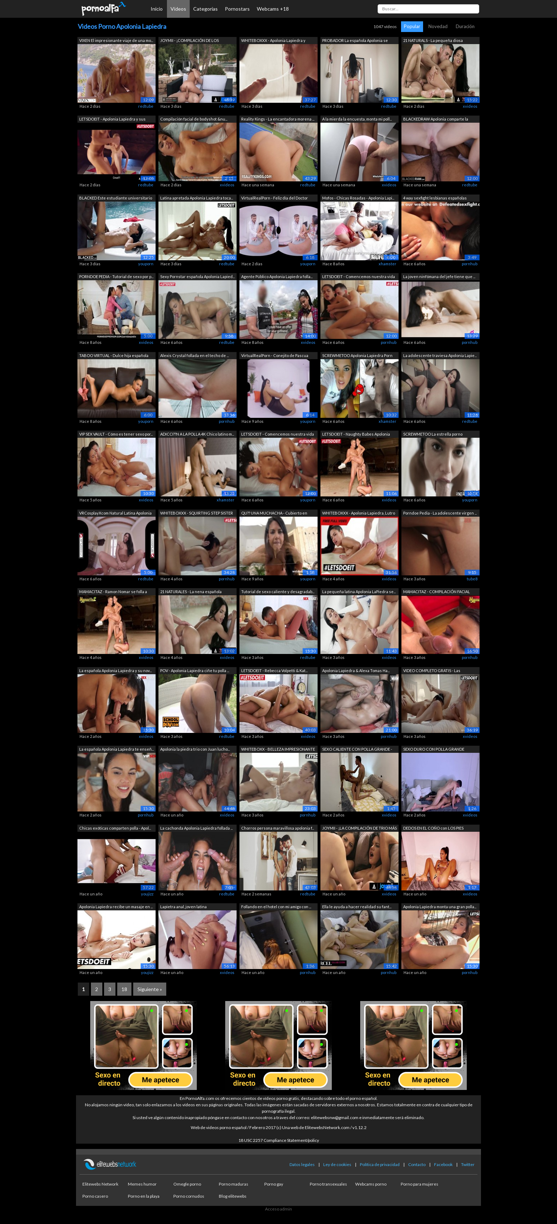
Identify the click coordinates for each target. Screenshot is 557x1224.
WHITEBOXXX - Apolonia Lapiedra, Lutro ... (358, 514)
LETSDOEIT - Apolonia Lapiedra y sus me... (112, 120)
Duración (465, 26)
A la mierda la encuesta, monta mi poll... (357, 119)
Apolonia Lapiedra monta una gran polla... (439, 906)
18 (124, 989)
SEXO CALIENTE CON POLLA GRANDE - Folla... (357, 750)
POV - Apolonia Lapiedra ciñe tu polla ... (194, 670)
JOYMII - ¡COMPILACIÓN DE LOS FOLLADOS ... (189, 41)
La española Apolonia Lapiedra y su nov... (115, 670)
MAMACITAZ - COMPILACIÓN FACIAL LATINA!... (436, 592)
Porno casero (95, 1196)
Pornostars (237, 9)
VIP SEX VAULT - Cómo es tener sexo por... (116, 434)
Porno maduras (233, 1184)
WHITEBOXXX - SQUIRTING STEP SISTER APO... (196, 514)
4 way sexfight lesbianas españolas (435, 198)
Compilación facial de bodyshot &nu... (193, 119)
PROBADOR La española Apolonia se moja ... (355, 41)
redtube (145, 106)
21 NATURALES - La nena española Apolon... (191, 592)
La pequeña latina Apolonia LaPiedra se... (359, 591)
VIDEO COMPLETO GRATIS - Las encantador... (431, 671)
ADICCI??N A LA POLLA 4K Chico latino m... (197, 434)
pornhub (469, 263)
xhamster (387, 263)
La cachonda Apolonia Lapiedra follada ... (196, 828)
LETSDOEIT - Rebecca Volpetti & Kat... (274, 670)
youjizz (147, 894)
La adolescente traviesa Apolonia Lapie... (440, 355)
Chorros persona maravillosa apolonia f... (277, 828)
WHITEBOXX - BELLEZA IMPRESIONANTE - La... (278, 750)
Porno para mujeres (419, 1184)
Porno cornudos (188, 1196)
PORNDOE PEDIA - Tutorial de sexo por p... (116, 276)
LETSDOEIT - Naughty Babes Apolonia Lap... (356, 435)
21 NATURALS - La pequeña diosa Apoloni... (433, 41)
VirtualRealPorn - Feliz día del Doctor (274, 198)
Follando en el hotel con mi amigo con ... (276, 906)
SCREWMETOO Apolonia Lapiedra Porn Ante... (357, 356)
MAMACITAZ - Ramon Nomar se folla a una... (113, 592)
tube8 (472, 578)
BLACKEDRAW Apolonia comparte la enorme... (435, 120)
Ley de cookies (337, 1164)
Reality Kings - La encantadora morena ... (277, 119)
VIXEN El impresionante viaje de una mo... (116, 40)
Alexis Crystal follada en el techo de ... (194, 355)
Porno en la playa (143, 1196)
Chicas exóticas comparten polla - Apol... (115, 828)
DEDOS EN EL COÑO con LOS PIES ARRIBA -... (433, 829)
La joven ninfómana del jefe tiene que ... (439, 276)
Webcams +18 (273, 9)
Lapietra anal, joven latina (183, 906)
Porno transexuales (328, 1184)
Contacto (417, 1164)
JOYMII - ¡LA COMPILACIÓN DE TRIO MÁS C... (359, 829)
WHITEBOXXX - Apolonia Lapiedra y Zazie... (273, 41)
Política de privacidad (380, 1164)
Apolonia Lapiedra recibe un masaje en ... (116, 906)
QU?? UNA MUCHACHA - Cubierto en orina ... (274, 514)
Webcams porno (370, 1184)
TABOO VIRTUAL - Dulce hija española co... (113, 356)
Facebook (443, 1164)
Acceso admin (278, 1209)
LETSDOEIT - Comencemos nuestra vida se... (358, 277)
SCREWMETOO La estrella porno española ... (433, 435)
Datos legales (302, 1164)
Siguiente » (149, 989)
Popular (412, 26)
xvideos (470, 106)
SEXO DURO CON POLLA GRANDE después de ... (433, 750)
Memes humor (142, 1184)
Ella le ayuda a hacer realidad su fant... (356, 906)
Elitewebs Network (100, 1184)
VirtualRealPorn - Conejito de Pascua (274, 355)
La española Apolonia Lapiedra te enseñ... (116, 749)
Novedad (438, 26)
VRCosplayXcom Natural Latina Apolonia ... (115, 514)
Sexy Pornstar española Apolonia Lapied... (197, 276)
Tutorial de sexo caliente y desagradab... (277, 591)
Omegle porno (187, 1184)
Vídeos (178, 9)
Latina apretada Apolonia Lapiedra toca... (196, 198)
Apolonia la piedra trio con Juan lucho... (195, 749)
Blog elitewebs (233, 1196)
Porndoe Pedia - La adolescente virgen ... (440, 513)
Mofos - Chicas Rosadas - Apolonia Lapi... (358, 198)
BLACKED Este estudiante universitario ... (115, 199)
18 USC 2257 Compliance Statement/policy (278, 1140)
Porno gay (273, 1184)
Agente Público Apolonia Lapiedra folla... (277, 276)
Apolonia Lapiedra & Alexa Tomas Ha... (356, 670)
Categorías (205, 9)
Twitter (468, 1164)
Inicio (157, 9)
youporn (145, 263)
